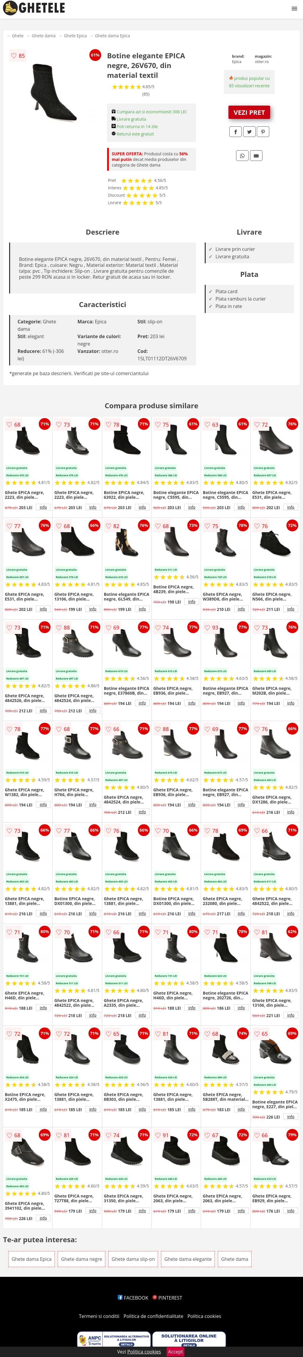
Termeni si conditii (99, 1316)
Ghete (17, 35)
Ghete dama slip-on (133, 1259)
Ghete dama (44, 35)
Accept (175, 1351)
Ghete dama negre (81, 1259)
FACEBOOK (133, 1298)
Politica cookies (204, 1316)
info (43, 507)
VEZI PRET (249, 112)
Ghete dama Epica (112, 35)
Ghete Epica (75, 35)
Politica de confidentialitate (153, 1316)
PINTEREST (167, 1298)
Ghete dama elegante (188, 1259)
